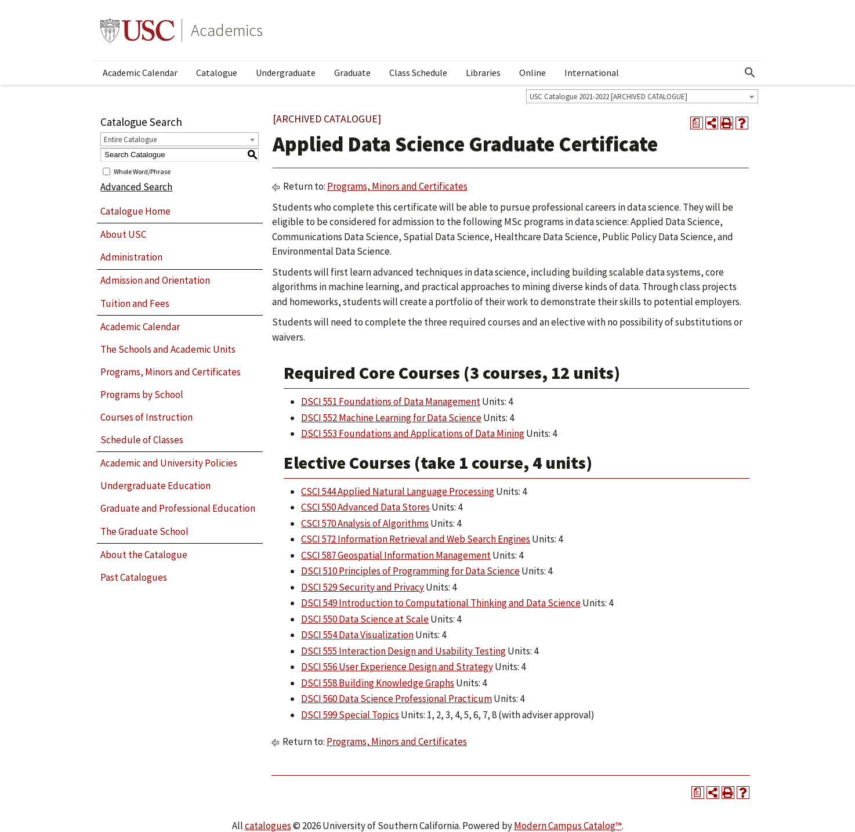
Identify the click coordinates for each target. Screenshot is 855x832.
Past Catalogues (133, 577)
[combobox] (642, 96)
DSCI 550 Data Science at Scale (365, 619)
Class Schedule (418, 72)
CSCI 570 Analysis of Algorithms (365, 523)
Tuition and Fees (134, 303)
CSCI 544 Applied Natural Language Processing (397, 491)
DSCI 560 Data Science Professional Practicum (396, 698)
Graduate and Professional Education (177, 508)
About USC (123, 234)
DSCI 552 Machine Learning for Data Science (391, 417)
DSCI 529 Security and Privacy (362, 587)
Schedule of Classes (141, 439)
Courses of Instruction (146, 417)
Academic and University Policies (168, 463)
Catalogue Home (135, 211)
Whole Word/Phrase (142, 171)
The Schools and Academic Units (168, 349)
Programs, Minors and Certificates (170, 372)
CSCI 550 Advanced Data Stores (365, 507)
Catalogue (216, 72)
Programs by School (141, 394)
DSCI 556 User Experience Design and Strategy (397, 666)
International (591, 72)
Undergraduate (286, 72)
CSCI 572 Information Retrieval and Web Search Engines (415, 539)
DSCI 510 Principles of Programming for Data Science (410, 571)
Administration (131, 257)
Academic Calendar (140, 72)
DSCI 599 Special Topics (350, 714)
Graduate (352, 72)
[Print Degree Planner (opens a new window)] (696, 123)
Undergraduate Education (155, 485)
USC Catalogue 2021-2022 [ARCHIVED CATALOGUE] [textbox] (608, 97)
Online (532, 72)
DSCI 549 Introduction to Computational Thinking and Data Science (441, 602)
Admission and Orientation (155, 280)
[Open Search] (750, 72)
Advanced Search (136, 186)
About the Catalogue (143, 554)
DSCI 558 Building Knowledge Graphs (377, 683)
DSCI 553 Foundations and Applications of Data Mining (412, 433)
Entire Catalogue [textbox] (130, 139)
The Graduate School (144, 531)
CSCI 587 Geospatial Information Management (396, 555)
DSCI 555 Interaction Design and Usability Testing (403, 651)
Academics (227, 30)
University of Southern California (137, 30)
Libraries (483, 72)
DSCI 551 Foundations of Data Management (390, 401)
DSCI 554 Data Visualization (357, 634)
